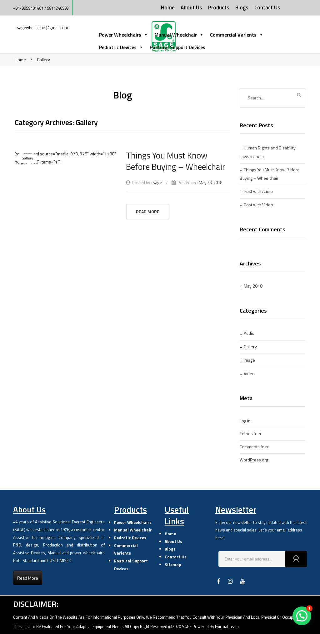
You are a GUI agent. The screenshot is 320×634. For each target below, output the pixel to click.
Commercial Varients (236, 34)
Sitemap (173, 564)
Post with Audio (258, 191)
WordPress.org (254, 459)
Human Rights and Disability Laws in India (268, 152)
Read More (147, 211)
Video (249, 373)
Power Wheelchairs (123, 34)
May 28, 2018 (210, 182)
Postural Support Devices (177, 47)
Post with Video (258, 204)
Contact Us (176, 557)
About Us (173, 541)
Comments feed (254, 446)
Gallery (43, 59)
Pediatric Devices (121, 47)
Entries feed (251, 433)
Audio (249, 333)
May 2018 (253, 286)
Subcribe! (296, 559)
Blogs (170, 549)
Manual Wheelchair (179, 34)
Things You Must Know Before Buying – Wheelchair (175, 161)
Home (20, 59)
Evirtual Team (227, 626)
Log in (245, 420)
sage (157, 182)
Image (249, 360)
